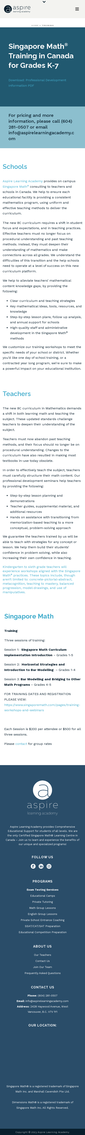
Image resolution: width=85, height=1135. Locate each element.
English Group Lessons (42, 914)
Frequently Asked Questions (42, 973)
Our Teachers (42, 954)
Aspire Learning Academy (23, 181)
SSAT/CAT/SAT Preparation (42, 926)
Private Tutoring (42, 901)
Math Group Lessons (42, 907)
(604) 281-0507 (47, 995)
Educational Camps (42, 895)
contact (21, 744)
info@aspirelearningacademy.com (47, 1001)
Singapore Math (16, 186)
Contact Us (42, 961)
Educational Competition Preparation (43, 932)
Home (35, 25)
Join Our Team (42, 967)
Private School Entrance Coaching (42, 920)
